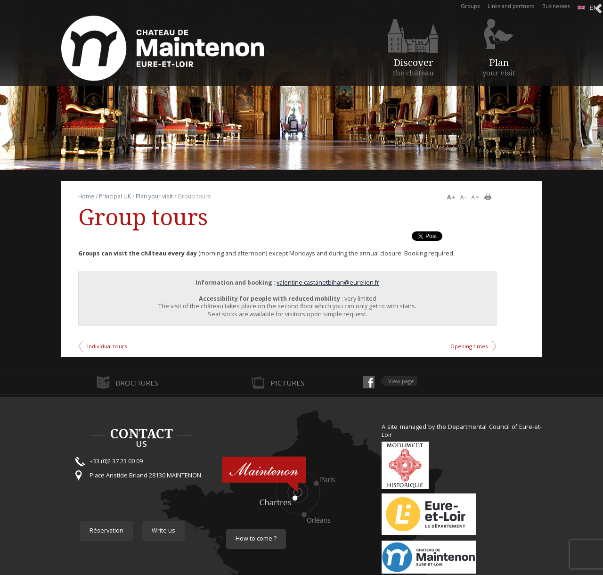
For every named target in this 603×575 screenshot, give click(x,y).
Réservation (106, 530)
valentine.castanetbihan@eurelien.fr (328, 283)
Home (86, 196)
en (588, 8)
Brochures (136, 382)
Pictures (287, 382)
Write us (163, 530)
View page (401, 381)
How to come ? (256, 538)
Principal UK (115, 196)
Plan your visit (154, 196)
